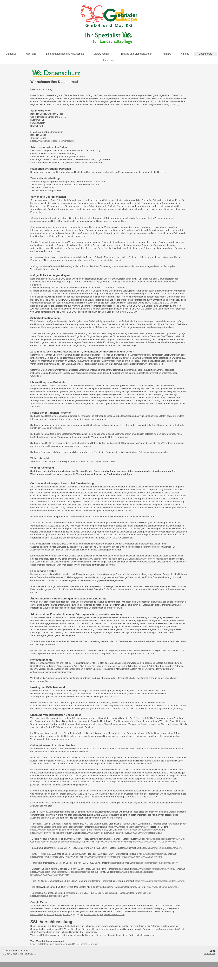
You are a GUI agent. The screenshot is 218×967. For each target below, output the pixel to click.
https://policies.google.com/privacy (163, 839)
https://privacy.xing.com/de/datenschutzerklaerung (159, 881)
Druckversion (11, 950)
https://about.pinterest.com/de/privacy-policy (155, 862)
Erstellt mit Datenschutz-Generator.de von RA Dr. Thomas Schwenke (64, 944)
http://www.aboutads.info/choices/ (99, 558)
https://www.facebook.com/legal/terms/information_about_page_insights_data (68, 829)
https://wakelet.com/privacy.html (162, 887)
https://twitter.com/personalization (46, 857)
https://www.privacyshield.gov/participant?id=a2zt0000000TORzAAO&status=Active (121, 857)
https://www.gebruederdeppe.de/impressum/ (52, 141)
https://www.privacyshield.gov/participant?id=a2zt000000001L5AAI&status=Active (136, 841)
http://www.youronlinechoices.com (47, 833)
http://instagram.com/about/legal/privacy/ (161, 848)
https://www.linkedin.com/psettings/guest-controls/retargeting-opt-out (64, 872)
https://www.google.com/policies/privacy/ (50, 914)
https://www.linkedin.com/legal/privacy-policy (153, 868)
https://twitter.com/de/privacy (153, 854)
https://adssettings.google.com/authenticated (57, 841)
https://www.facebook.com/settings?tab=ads (139, 829)
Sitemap (25, 950)
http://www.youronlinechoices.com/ (151, 558)
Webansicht (209, 953)
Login (212, 950)
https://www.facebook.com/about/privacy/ (128, 827)
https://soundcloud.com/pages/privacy (49, 896)
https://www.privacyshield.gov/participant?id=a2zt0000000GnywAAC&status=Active (121, 833)
